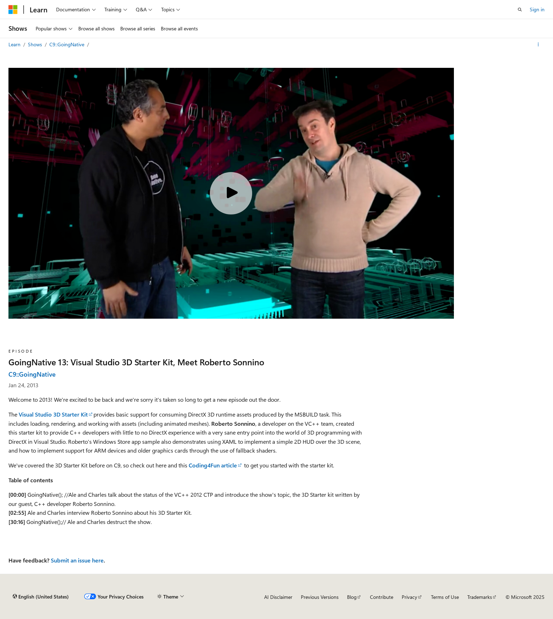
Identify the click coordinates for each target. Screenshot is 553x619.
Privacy (409, 597)
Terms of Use (445, 597)
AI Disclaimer (278, 597)
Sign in (537, 9)
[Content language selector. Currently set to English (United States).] (40, 596)
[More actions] (538, 44)
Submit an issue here (77, 560)
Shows (35, 44)
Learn (15, 44)
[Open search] (520, 9)
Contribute (381, 597)
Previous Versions (320, 597)
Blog (352, 597)
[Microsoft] (13, 9)
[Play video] (231, 193)
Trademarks (479, 597)
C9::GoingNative (67, 44)
